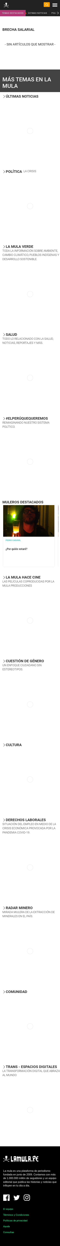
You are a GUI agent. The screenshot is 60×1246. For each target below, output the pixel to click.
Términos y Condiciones (16, 1214)
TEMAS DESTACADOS (13, 13)
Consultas (8, 1232)
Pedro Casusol (13, 540)
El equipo (8, 1209)
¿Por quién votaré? (16, 549)
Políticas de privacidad (15, 1220)
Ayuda (6, 1226)
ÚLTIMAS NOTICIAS (37, 13)
